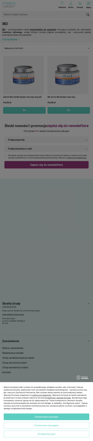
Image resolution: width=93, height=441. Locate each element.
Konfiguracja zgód (46, 434)
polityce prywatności (41, 395)
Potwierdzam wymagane (46, 425)
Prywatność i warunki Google (58, 398)
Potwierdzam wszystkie (46, 417)
